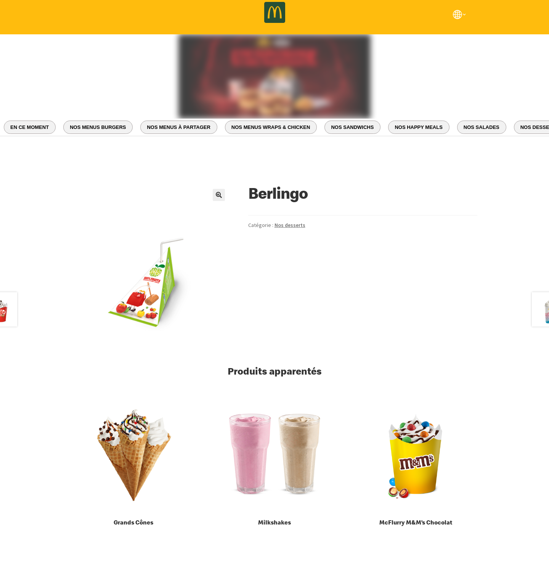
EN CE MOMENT (29, 127)
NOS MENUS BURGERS (98, 127)
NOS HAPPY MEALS (418, 127)
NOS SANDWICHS (352, 127)
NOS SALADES (481, 127)
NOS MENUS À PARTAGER (178, 127)
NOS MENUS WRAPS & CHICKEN (270, 127)
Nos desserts (289, 225)
